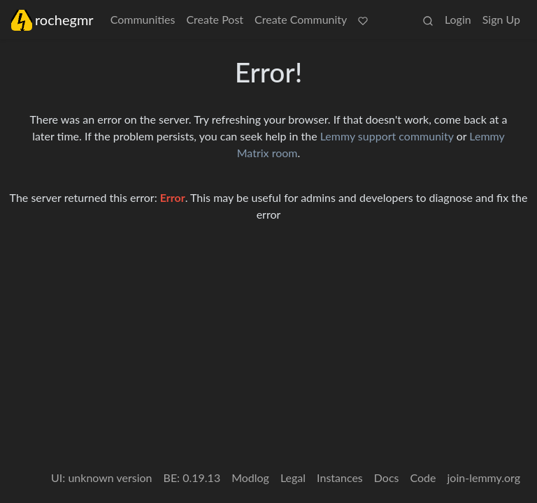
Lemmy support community (387, 136)
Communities (143, 19)
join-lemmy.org (484, 477)
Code (423, 477)
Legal (293, 477)
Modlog (250, 477)
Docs (386, 477)
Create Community (301, 19)
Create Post (214, 19)
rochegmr (52, 19)
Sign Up (501, 19)
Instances (340, 477)
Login (458, 19)
